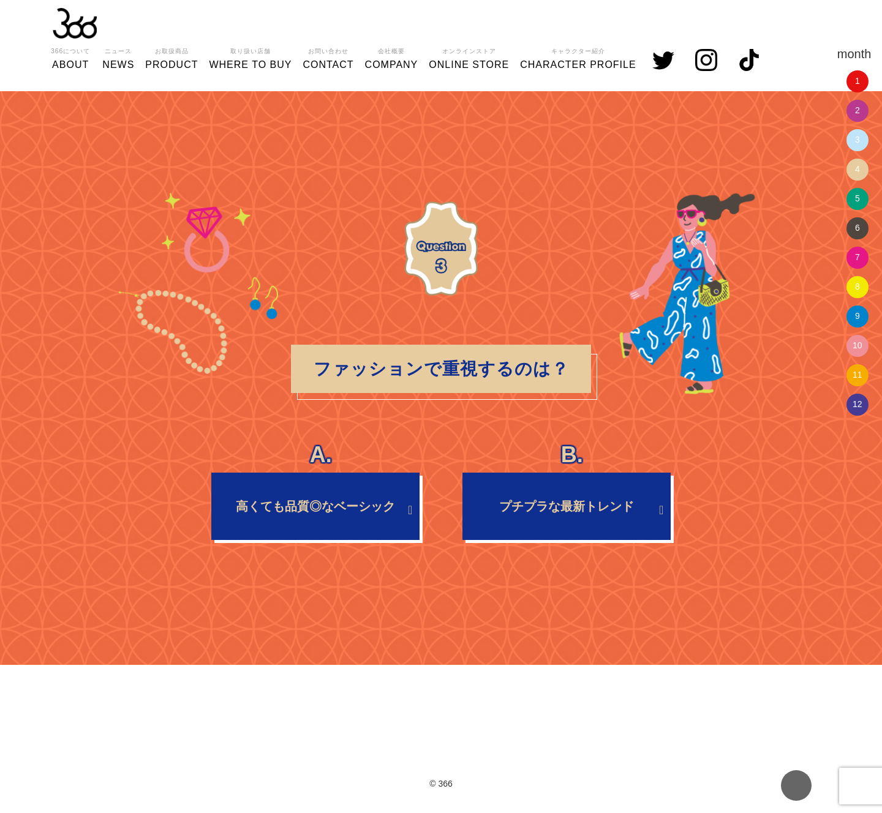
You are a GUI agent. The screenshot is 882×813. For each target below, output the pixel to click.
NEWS (118, 57)
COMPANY (391, 57)
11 (857, 375)
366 (74, 23)
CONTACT (328, 57)
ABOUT (70, 57)
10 (857, 345)
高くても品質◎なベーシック (315, 493)
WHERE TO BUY (250, 57)
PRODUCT (171, 57)
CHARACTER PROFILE (578, 57)
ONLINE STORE (469, 57)
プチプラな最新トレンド (566, 493)
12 (857, 404)
